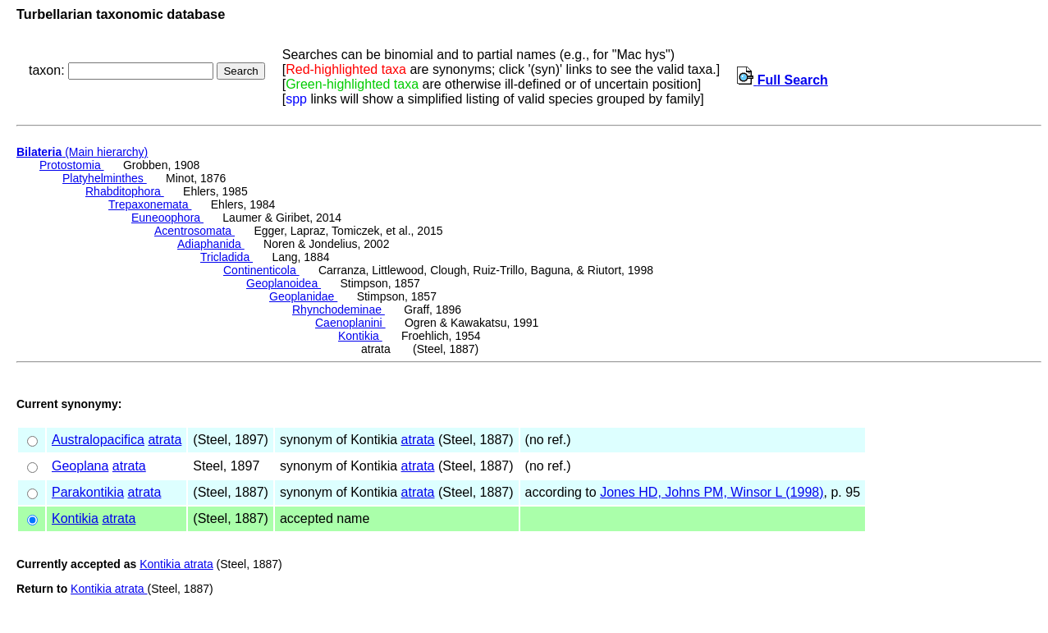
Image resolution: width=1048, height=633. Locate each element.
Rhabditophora (124, 191)
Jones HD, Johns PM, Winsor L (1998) (711, 492)
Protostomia (71, 165)
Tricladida (226, 257)
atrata (164, 440)
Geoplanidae (303, 296)
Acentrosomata (194, 230)
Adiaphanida (211, 243)
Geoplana (80, 466)
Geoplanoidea (283, 283)
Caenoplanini (350, 322)
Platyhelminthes (104, 178)
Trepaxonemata (149, 204)
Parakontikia (88, 492)
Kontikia (360, 335)
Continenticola (261, 270)
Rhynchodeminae (338, 309)
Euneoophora (167, 217)
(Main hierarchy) (82, 151)
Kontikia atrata (176, 564)
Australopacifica (98, 440)
